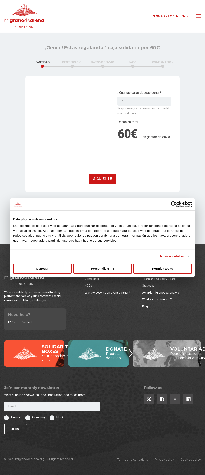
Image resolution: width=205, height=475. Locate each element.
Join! (15, 429)
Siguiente (102, 179)
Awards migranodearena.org (161, 292)
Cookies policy (191, 459)
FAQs (11, 322)
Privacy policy (164, 459)
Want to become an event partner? (107, 292)
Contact (27, 322)
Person (16, 417)
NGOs (88, 285)
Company (39, 417)
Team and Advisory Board (159, 278)
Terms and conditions (132, 459)
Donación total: (128, 122)
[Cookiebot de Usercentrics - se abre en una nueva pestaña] (174, 204)
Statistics (148, 285)
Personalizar (102, 268)
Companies (92, 278)
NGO (59, 417)
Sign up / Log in (166, 16)
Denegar (42, 268)
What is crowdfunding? (157, 299)
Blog (145, 306)
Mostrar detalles (172, 256)
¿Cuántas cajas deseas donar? (139, 93)
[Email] (52, 406)
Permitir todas (162, 268)
